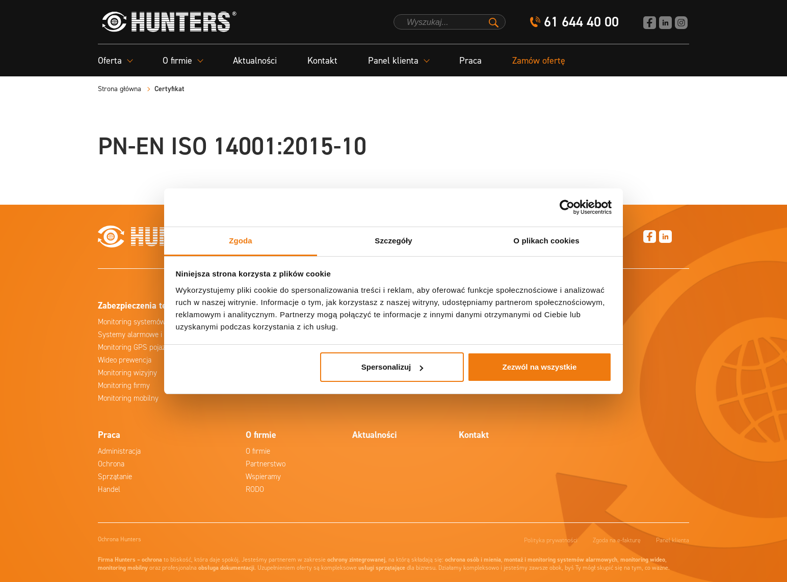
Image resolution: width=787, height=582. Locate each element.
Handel (109, 489)
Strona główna (119, 89)
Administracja (119, 451)
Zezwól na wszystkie (539, 367)
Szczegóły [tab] (393, 240)
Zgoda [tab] (240, 240)
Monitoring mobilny (128, 398)
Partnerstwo (265, 464)
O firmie (258, 451)
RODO (255, 489)
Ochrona (111, 464)
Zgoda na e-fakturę (617, 540)
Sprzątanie (115, 477)
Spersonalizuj (392, 367)
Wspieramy (263, 477)
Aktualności (255, 60)
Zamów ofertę (538, 60)
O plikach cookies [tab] (546, 240)
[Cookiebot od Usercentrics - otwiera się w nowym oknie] (567, 207)
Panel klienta (672, 540)
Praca (470, 60)
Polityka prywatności (551, 540)
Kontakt (322, 60)
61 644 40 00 (581, 22)
